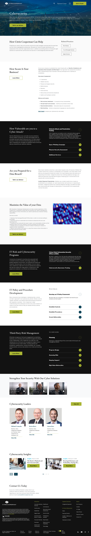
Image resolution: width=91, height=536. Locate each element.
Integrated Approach (67, 504)
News (63, 510)
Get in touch (41, 111)
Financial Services (38, 519)
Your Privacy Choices (63, 532)
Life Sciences (46, 506)
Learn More (16, 78)
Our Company (79, 504)
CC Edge (78, 509)
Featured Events (66, 513)
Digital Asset (37, 513)
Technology (45, 526)
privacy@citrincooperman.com (25, 494)
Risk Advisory (66, 45)
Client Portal (79, 511)
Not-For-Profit (46, 513)
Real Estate (45, 519)
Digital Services (66, 54)
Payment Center (62, 3)
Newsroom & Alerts (66, 520)
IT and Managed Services (68, 49)
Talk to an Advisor (17, 25)
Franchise (36, 522)
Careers (78, 506)
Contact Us (78, 517)
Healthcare (45, 504)
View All (76, 404)
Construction (37, 508)
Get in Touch (79, 3)
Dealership (36, 510)
